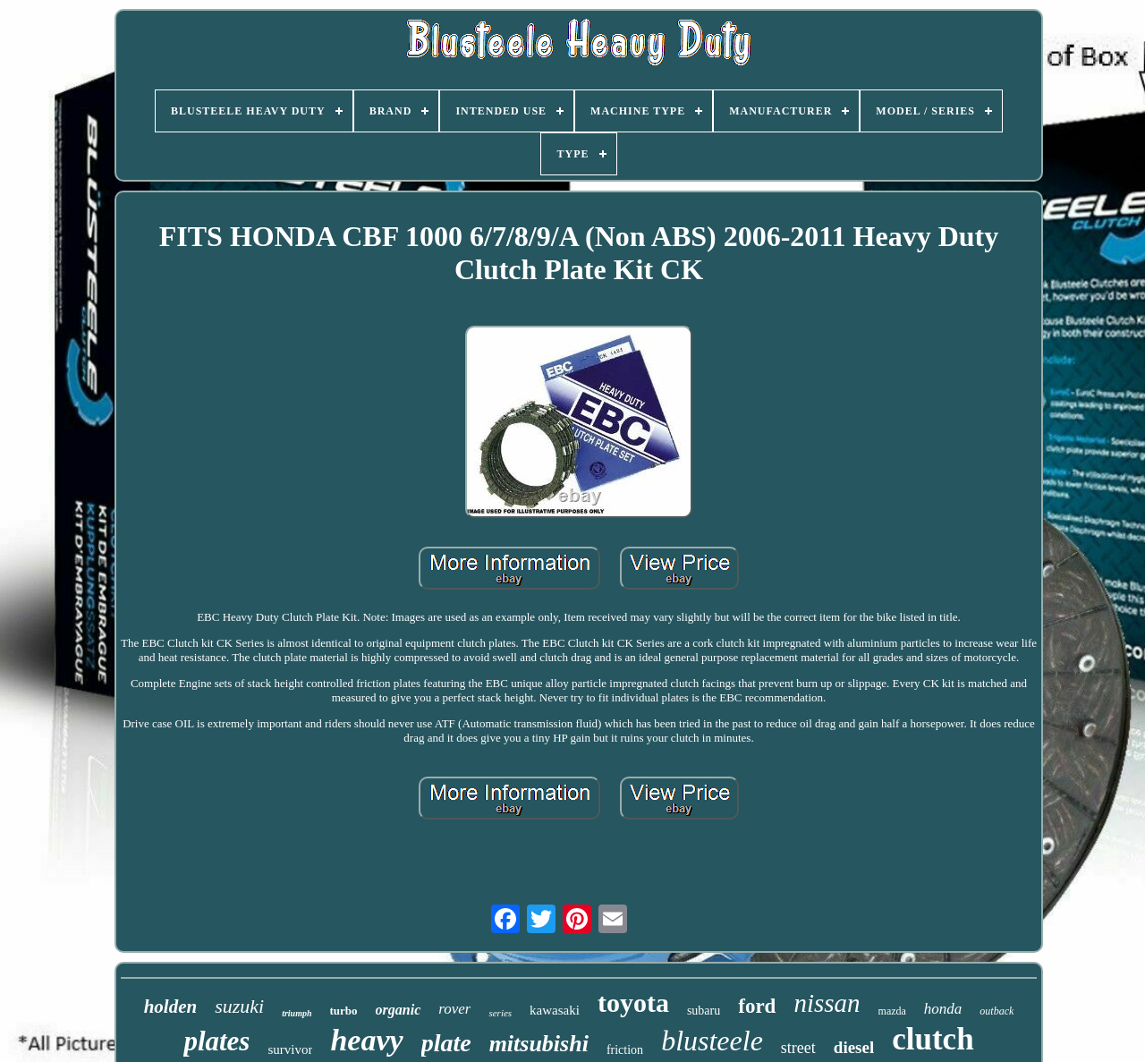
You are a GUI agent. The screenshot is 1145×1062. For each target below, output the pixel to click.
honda (943, 1008)
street (798, 1048)
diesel (854, 1047)
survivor (289, 1049)
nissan (826, 1003)
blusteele (712, 1040)
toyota (633, 1002)
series (500, 1012)
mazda (892, 1011)
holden (171, 1006)
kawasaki (555, 1010)
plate (446, 1043)
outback (997, 1011)
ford (757, 1006)
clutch (932, 1039)
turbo (344, 1010)
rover (454, 1008)
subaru (703, 1010)
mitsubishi (539, 1044)
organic (398, 1009)
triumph (296, 1013)
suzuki (239, 1006)
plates (216, 1041)
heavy (366, 1040)
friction (624, 1050)
